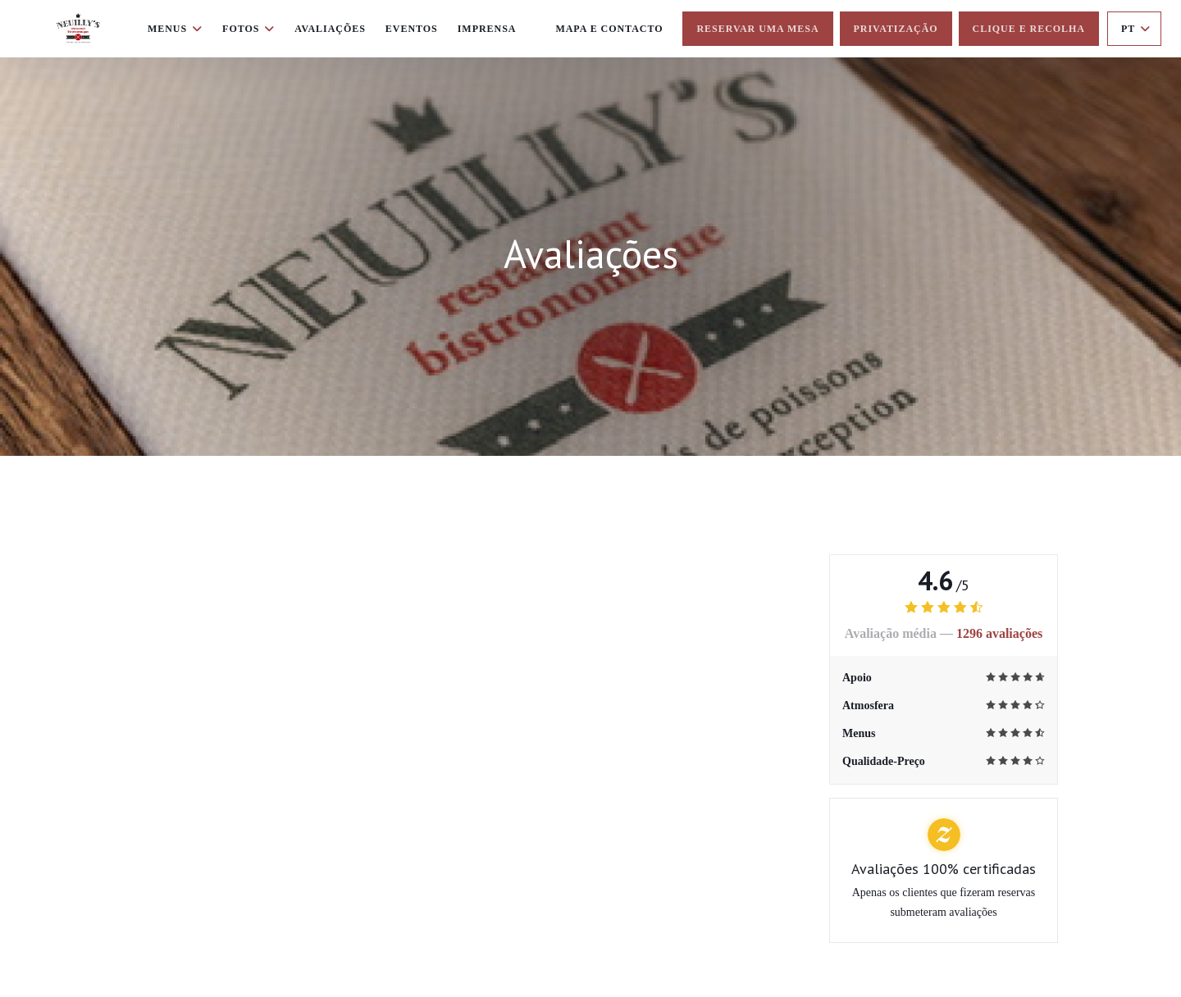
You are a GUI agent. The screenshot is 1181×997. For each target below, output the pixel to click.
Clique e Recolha (1029, 28)
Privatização (896, 28)
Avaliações (330, 28)
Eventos (411, 28)
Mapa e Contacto (609, 28)
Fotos (248, 28)
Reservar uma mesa (757, 28)
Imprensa (487, 28)
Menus (175, 28)
